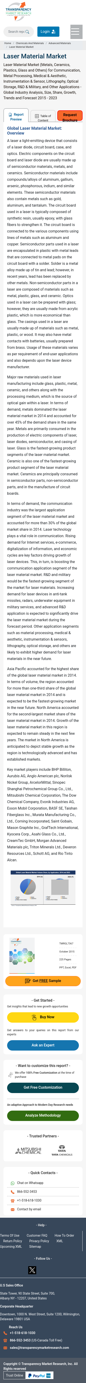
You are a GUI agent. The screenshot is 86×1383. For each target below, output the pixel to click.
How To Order (64, 1235)
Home (7, 43)
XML (59, 1241)
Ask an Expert (43, 1045)
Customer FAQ (37, 1235)
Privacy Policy (39, 1241)
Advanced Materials (60, 43)
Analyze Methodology (43, 1115)
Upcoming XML (11, 1246)
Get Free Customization (43, 1087)
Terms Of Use (9, 1235)
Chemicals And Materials (30, 43)
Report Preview (16, 117)
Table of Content (43, 118)
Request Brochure (70, 117)
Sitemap (35, 1246)
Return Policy (12, 1241)
